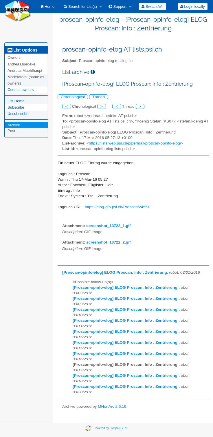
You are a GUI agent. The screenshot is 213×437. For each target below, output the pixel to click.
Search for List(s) (80, 6)
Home (47, 6)
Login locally (192, 6)
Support (117, 6)
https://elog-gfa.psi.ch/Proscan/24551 (117, 207)
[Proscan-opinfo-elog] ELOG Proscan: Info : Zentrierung (114, 272)
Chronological (73, 97)
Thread (98, 97)
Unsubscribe (18, 113)
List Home (16, 101)
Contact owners (21, 89)
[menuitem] (47, 6)
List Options (22, 50)
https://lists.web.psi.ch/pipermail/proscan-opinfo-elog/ (135, 143)
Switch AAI (153, 6)
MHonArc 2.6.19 (112, 406)
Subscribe (16, 107)
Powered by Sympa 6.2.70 (110, 428)
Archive (14, 125)
